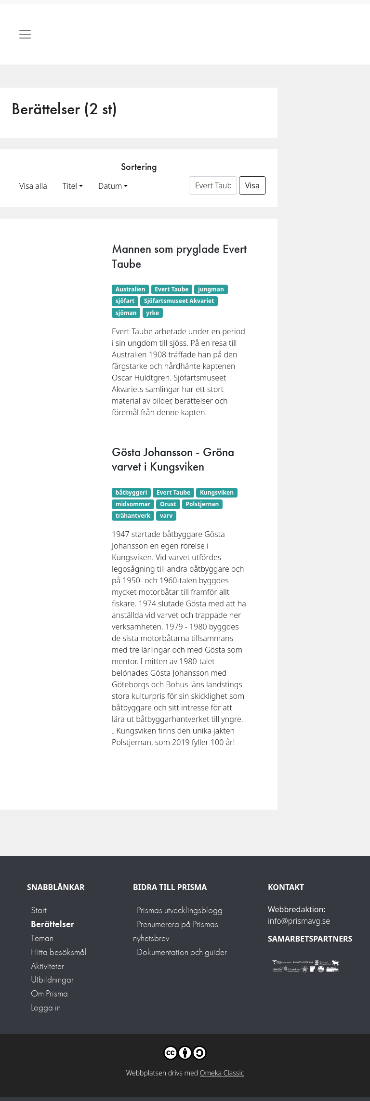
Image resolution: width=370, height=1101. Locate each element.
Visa (252, 185)
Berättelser (52, 924)
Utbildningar (52, 979)
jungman (211, 289)
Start (39, 910)
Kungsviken (217, 492)
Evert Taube (171, 289)
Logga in (46, 1007)
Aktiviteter (47, 966)
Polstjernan (202, 504)
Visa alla (33, 186)
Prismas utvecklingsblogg (180, 910)
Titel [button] (70, 186)
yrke (152, 313)
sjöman (126, 313)
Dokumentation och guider (182, 952)
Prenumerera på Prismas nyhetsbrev (175, 931)
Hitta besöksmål (59, 952)
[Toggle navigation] (25, 34)
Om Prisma (49, 993)
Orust (168, 504)
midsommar (133, 504)
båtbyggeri (131, 492)
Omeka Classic (222, 1072)
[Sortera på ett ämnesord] (213, 185)
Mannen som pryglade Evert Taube (179, 256)
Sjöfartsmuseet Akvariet (179, 301)
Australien (130, 289)
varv (166, 515)
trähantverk (133, 515)
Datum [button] (110, 186)
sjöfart (125, 301)
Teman (42, 938)
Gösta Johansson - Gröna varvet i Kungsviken (173, 459)
